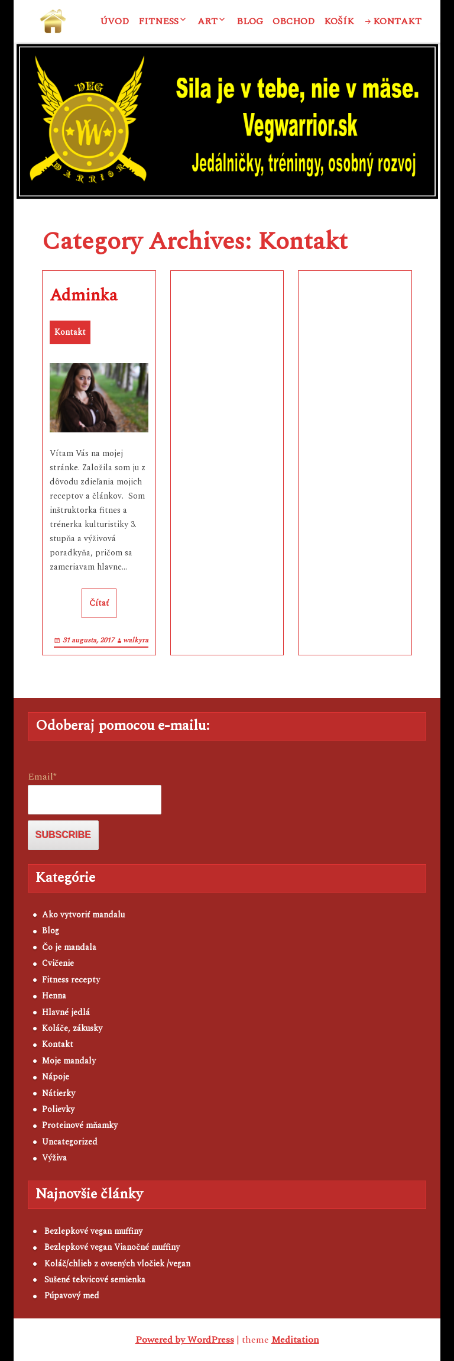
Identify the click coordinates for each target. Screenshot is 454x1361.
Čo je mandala (69, 947)
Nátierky (58, 1093)
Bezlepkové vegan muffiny (93, 1231)
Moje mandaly (69, 1061)
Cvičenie (58, 963)
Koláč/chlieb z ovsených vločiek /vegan (117, 1263)
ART (207, 21)
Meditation (295, 1340)
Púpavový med (71, 1295)
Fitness (158, 21)
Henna (54, 996)
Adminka (84, 295)
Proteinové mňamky (80, 1125)
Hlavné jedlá (66, 1012)
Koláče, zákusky (72, 1028)
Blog (249, 21)
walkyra (135, 640)
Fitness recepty (71, 980)
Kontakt (397, 21)
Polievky (58, 1109)
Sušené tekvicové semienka (94, 1279)
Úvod (114, 21)
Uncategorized (70, 1142)
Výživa (54, 1158)
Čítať (99, 603)
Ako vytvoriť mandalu (83, 915)
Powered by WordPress (184, 1340)
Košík (339, 21)
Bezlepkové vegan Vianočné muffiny (112, 1247)
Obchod (293, 21)
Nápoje (55, 1077)
